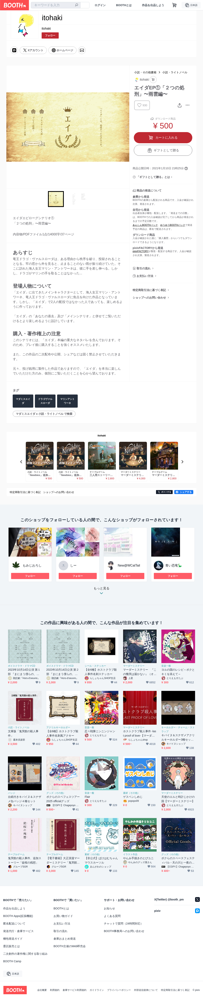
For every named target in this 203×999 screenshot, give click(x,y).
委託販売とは (11, 946)
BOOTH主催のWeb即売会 (70, 946)
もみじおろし (32, 565)
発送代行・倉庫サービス (18, 931)
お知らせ (109, 908)
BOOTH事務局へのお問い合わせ (124, 931)
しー (73, 565)
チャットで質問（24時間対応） (123, 923)
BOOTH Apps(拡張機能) (18, 916)
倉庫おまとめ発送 (65, 938)
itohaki (46, 28)
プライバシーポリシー (119, 990)
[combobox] (55, 5)
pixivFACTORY (140, 251)
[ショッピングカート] (174, 5)
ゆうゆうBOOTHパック (172, 225)
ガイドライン (97, 990)
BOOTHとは (124, 5)
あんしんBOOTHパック (145, 225)
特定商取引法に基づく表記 (149, 290)
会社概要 (42, 990)
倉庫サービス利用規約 (74, 990)
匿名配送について (14, 923)
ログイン (100, 5)
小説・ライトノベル (174, 72)
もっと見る (101, 592)
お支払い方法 (145, 276)
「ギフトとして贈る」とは (153, 177)
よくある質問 (112, 916)
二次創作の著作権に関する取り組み (25, 953)
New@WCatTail (129, 565)
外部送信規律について (146, 990)
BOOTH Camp (12, 961)
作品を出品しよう (153, 5)
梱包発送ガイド (13, 938)
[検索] (76, 5)
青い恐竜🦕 (173, 565)
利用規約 (54, 990)
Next (126, 127)
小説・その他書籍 (145, 72)
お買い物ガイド (63, 916)
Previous (9, 127)
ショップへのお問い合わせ (149, 297)
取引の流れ (143, 268)
